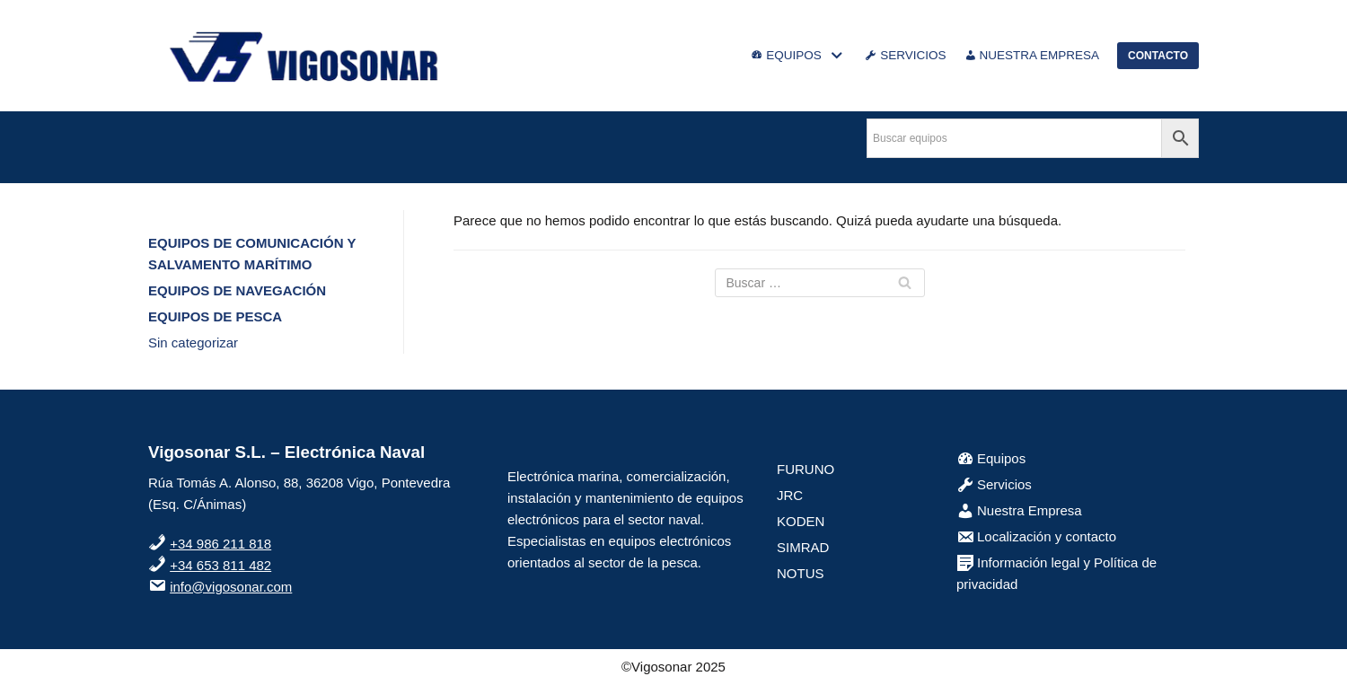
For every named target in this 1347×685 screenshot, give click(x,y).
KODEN (800, 521)
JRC (790, 495)
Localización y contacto (1036, 536)
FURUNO (805, 469)
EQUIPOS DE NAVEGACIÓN (237, 290)
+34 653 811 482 (220, 565)
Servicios (994, 484)
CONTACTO (1158, 55)
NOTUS (800, 573)
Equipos (991, 458)
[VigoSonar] (305, 55)
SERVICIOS (905, 56)
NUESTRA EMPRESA (1032, 56)
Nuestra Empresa (1019, 510)
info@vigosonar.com (231, 586)
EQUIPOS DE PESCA (215, 316)
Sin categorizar (193, 342)
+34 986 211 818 (220, 543)
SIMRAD (803, 547)
